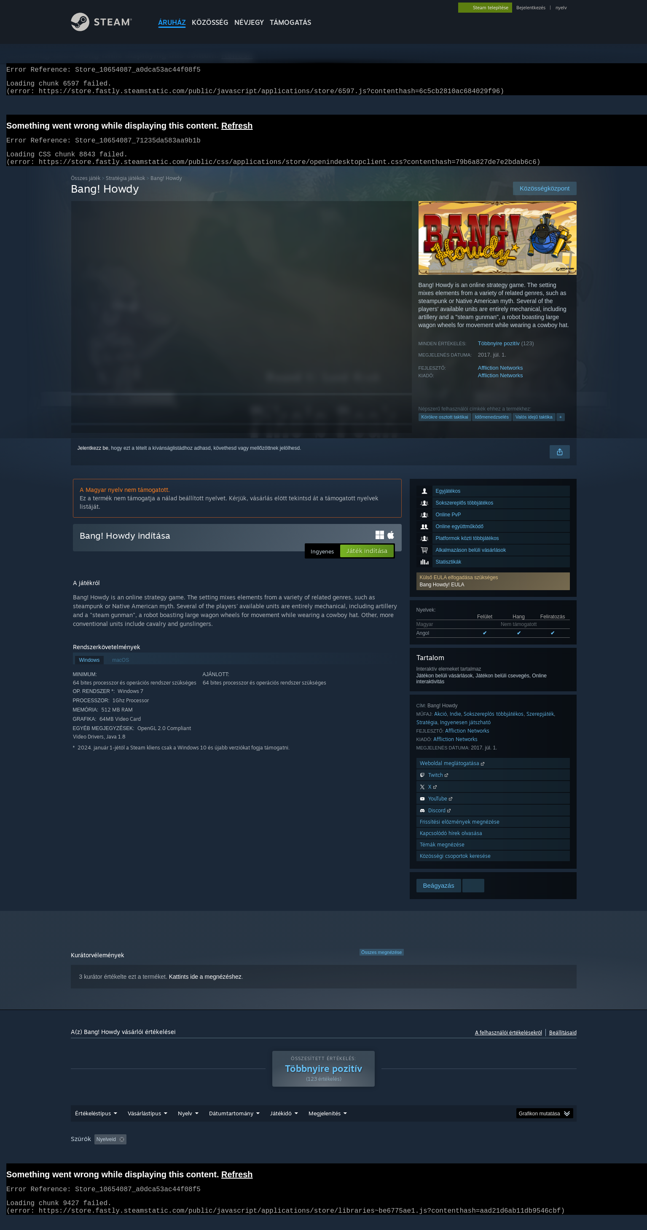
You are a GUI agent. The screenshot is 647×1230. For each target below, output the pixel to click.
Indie (455, 724)
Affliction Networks (500, 378)
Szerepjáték (540, 724)
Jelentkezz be (93, 458)
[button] (493, 591)
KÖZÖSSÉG (210, 22)
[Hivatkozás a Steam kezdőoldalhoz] (108, 28)
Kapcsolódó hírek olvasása (451, 843)
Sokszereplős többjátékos (494, 724)
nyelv (561, 8)
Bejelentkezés (530, 8)
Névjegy (249, 22)
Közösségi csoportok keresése (455, 866)
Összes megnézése (381, 962)
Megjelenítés (325, 1123)
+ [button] (560, 427)
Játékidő (281, 1123)
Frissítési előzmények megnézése (459, 832)
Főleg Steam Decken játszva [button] (344, 1149)
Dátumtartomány (231, 1123)
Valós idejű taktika (534, 427)
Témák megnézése (442, 854)
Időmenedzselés (492, 427)
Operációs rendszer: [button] (415, 1149)
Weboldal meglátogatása (453, 773)
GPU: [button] (489, 1149)
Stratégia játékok (125, 188)
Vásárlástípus (144, 1123)
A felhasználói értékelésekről (508, 1042)
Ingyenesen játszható (465, 732)
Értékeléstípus (93, 1123)
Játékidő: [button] (286, 1149)
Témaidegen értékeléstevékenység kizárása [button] (210, 1149)
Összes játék (85, 188)
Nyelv (185, 1123)
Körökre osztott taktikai (444, 427)
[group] (324, 1150)
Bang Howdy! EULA (442, 595)
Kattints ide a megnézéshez (205, 986)
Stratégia (427, 732)
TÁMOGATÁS (290, 22)
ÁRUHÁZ (172, 22)
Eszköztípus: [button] (525, 1149)
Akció (440, 724)
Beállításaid (563, 1042)
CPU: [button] (461, 1149)
